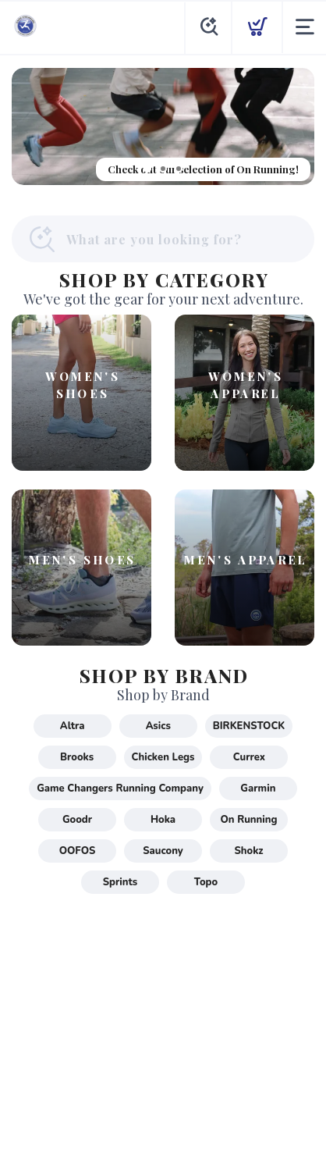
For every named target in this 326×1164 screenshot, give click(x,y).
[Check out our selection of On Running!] (163, 126)
